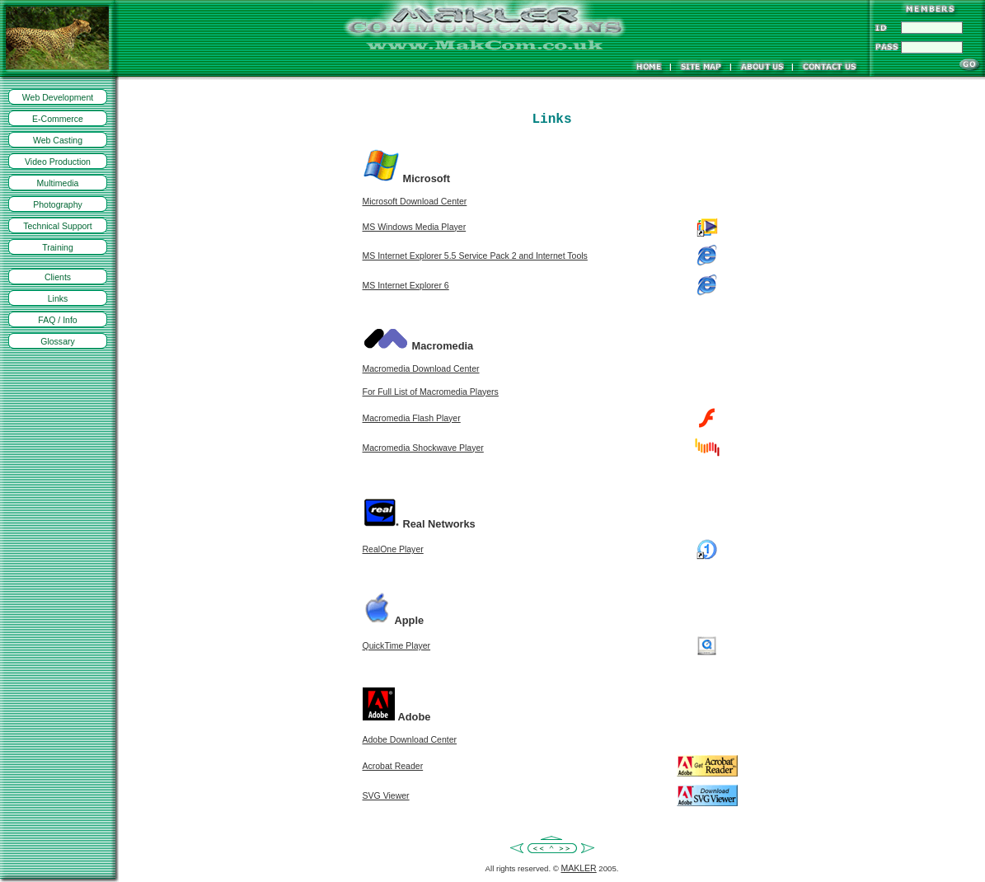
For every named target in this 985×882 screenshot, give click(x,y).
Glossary (57, 341)
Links (58, 298)
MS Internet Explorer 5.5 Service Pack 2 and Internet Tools (475, 255)
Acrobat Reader (393, 766)
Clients (58, 277)
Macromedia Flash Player (412, 418)
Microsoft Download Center (415, 201)
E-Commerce (57, 119)
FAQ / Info (57, 320)
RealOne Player (393, 549)
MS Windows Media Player (415, 227)
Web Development (57, 97)
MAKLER (578, 868)
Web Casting (57, 140)
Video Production (58, 162)
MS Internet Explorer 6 (406, 285)
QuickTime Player (397, 645)
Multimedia (58, 183)
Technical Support (57, 226)
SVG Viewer (386, 795)
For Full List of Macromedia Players (431, 391)
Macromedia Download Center (421, 368)
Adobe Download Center (410, 739)
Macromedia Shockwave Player (423, 448)
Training (57, 247)
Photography (57, 204)
